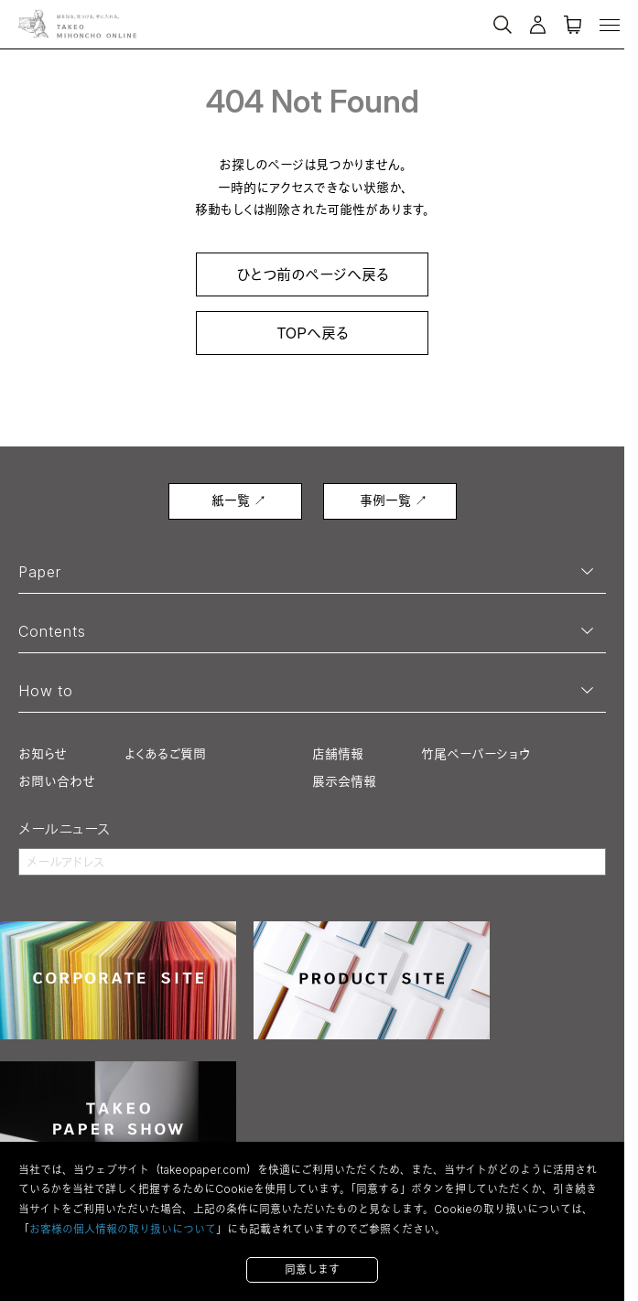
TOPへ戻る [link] (312, 333)
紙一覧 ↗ (238, 500)
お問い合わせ (56, 781)
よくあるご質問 (165, 753)
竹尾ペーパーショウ (475, 753)
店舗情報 (337, 753)
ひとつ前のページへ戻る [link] (312, 274)
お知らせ (42, 753)
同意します (312, 1269)
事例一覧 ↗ (393, 500)
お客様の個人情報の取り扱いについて (122, 1229)
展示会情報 (344, 781)
